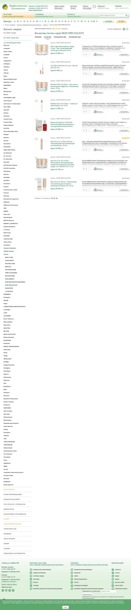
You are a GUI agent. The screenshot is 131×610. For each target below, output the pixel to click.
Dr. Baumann (8, 153)
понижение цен (75, 37)
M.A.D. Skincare (9, 319)
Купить (99, 54)
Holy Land (7, 214)
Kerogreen (7, 297)
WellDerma (7, 463)
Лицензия (77, 572)
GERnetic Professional (11, 205)
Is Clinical (7, 229)
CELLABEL (7, 107)
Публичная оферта (121, 588)
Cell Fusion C (8, 100)
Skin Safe (7, 414)
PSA (5, 383)
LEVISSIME (7, 316)
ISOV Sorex (7, 233)
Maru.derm (7, 325)
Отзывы (36, 585)
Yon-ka (6, 469)
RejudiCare (7, 386)
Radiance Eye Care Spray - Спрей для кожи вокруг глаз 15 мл (64, 104)
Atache (6, 70)
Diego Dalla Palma (9, 150)
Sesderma (7, 405)
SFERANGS (7, 408)
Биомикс (6, 478)
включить (65, 28)
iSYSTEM (6, 236)
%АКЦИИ (108, 21)
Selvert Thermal (9, 402)
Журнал (81, 15)
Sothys (6, 429)
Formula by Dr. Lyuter (10, 190)
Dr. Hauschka (8, 159)
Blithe (5, 88)
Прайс (76, 576)
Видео (117, 576)
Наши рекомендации (13, 494)
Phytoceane (7, 377)
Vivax (5, 460)
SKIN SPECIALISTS (11, 285)
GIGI (5, 208)
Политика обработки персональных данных (47, 588)
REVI (5, 389)
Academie (7, 48)
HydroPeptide (8, 217)
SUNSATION (9, 288)
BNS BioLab (7, 91)
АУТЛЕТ (121, 21)
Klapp (5, 303)
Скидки (7, 548)
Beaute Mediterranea (10, 79)
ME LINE (6, 331)
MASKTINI (7, 328)
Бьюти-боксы (9, 489)
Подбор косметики (12, 499)
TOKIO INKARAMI (9, 442)
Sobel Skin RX (8, 426)
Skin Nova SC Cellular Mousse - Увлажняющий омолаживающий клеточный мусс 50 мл (63, 143)
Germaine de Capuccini (11, 199)
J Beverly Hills (8, 239)
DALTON (6, 128)
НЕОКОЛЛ (7, 481)
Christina (6, 116)
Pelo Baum (7, 371)
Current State (8, 122)
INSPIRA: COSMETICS (11, 223)
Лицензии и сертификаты (14, 553)
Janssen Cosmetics (10, 248)
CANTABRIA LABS (9, 97)
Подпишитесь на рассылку (91, 591)
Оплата (73, 8)
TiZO (5, 438)
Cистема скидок (38, 576)
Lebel (5, 312)
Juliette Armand (9, 251)
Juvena (53, 43)
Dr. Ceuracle (7, 156)
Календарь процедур (81, 585)
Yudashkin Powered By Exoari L (14, 472)
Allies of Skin (8, 51)
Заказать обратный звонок (35, 10)
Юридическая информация (42, 569)
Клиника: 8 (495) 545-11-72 (38, 8)
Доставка (74, 6)
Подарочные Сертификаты (15, 514)
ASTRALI (6, 67)
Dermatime (7, 147)
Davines (6, 137)
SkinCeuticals (8, 417)
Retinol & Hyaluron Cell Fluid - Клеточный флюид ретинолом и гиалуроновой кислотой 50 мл (62, 124)
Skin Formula (8, 411)
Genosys (6, 196)
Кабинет (85, 6)
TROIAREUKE (8, 445)
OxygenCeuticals (9, 365)
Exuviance (7, 183)
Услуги (76, 582)
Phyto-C (6, 374)
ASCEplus (7, 64)
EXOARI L (7, 180)
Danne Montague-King (11, 131)
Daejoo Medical (8, 125)
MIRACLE (8, 266)
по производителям (12, 43)
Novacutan (7, 349)
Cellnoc (6, 113)
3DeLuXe (6, 45)
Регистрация (87, 8)
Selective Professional (11, 398)
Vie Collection (8, 454)
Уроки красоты (8, 485)
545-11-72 (8, 577)
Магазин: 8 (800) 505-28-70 (38, 6)
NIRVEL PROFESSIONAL (11, 346)
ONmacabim (7, 359)
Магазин (17, 15)
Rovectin (6, 395)
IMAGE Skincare (9, 220)
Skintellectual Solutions (11, 423)
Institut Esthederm (9, 226)
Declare (6, 140)
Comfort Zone (8, 119)
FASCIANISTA (9, 260)
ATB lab (6, 73)
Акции (6, 543)
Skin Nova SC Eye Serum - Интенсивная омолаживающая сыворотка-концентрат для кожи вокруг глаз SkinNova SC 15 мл (62, 163)
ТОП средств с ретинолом (14, 504)
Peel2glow (7, 368)
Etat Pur (6, 174)
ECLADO (6, 162)
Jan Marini (7, 245)
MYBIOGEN (7, 340)
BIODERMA (7, 85)
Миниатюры (9, 509)
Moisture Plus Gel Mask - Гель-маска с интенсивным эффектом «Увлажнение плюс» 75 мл (65, 86)
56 (57, 198)
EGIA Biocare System (10, 165)
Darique (6, 134)
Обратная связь (7, 587)
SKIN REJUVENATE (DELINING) (15, 282)
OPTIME (6, 362)
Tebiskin (6, 435)
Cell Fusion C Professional (12, 104)
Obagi (5, 355)
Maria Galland (8, 322)
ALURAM (6, 54)
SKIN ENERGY (9, 279)
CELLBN (6, 110)
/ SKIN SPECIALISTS (63, 43)
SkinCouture (7, 420)
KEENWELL (7, 294)
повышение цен (60, 37)
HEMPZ (6, 211)
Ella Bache (7, 171)
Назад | (7, 25)
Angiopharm (7, 61)
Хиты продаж (9, 538)
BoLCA (6, 94)
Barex (5, 76)
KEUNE (6, 300)
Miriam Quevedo (9, 337)
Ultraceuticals (8, 448)
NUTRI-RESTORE (10, 269)
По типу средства (11, 38)
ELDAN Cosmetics (9, 168)
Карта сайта (119, 585)
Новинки (38, 37)
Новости (118, 569)
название (47, 37)
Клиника (49, 15)
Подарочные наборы (12, 524)
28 (54, 198)
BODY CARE (9, 257)
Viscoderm (7, 457)
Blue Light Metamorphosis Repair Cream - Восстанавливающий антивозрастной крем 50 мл (62, 48)
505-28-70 (8, 569)
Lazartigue (7, 309)
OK (65, 607)
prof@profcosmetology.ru (9, 581)
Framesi (6, 193)
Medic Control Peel (10, 334)
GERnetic (7, 202)
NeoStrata (7, 343)
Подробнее (124, 54)
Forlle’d (6, 186)
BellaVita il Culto (9, 82)
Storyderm (7, 432)
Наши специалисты (80, 579)
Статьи (117, 572)
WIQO (5, 466)
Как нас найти (119, 582)
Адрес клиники (59, 6)
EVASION (7, 177)
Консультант (58, 8)
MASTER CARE (10, 263)
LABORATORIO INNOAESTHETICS (14, 306)
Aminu (6, 57)
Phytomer (7, 380)
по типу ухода (10, 33)
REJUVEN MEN (10, 276)
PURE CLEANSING (11, 273)
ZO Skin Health (8, 475)
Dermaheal (7, 143)
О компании (9, 291)
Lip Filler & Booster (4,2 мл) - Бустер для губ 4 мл (64, 66)
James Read (7, 242)
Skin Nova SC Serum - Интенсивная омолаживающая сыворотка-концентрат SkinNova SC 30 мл (64, 184)
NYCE (5, 352)
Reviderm (7, 392)
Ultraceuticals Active (10, 451)
